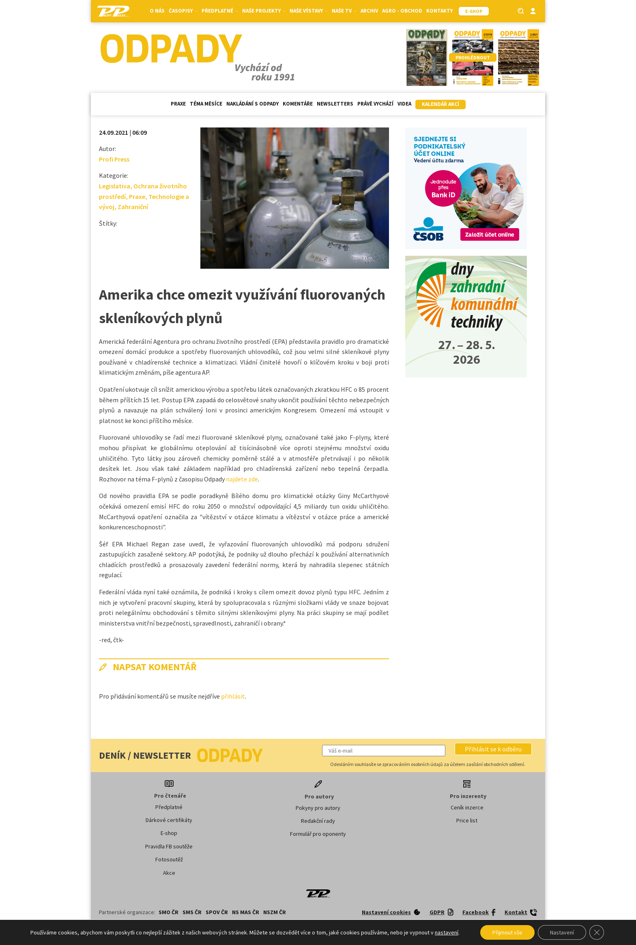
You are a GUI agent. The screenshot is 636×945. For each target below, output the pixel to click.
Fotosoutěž (169, 859)
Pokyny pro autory (318, 807)
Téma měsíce (206, 103)
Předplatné (220, 10)
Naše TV (344, 10)
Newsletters (335, 103)
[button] (493, 749)
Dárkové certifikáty (169, 820)
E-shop (169, 833)
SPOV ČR (217, 912)
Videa (404, 103)
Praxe (178, 103)
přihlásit (233, 696)
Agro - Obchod (402, 10)
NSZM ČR (274, 912)
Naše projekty (264, 10)
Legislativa (114, 186)
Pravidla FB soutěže (169, 846)
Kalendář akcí (440, 104)
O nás (157, 10)
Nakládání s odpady (252, 103)
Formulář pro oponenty (318, 833)
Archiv (369, 10)
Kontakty (439, 10)
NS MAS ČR (245, 912)
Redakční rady (318, 820)
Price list (466, 820)
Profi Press (114, 159)
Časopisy (183, 10)
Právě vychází (375, 103)
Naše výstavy (309, 10)
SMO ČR (168, 912)
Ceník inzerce (467, 807)
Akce (169, 872)
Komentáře (298, 103)
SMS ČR (192, 912)
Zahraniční (133, 207)
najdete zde (242, 479)
